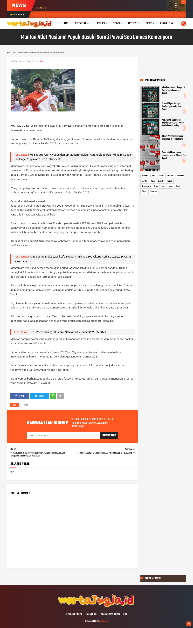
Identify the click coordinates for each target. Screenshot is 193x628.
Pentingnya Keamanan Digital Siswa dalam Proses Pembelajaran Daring (173, 123)
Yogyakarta (153, 191)
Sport (26, 405)
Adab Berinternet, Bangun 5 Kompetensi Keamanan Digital (173, 90)
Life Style (145, 181)
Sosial (156, 186)
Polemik (169, 181)
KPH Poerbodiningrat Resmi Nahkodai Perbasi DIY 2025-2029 (68, 332)
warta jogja (103, 621)
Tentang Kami (90, 614)
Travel (178, 186)
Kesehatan (180, 175)
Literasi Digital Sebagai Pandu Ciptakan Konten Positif (171, 107)
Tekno (170, 186)
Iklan (125, 614)
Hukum (161, 175)
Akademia (145, 175)
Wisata (144, 191)
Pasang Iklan (166, 23)
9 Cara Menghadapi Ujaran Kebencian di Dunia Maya (172, 137)
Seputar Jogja (146, 186)
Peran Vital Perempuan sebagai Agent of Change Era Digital (174, 155)
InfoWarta (170, 175)
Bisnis (153, 175)
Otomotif (161, 181)
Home (65, 23)
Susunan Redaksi (74, 614)
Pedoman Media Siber (110, 614)
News (153, 181)
